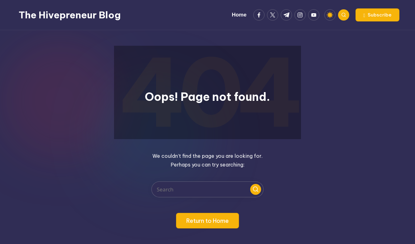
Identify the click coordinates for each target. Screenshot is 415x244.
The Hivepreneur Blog (70, 15)
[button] (377, 14)
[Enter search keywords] (207, 189)
